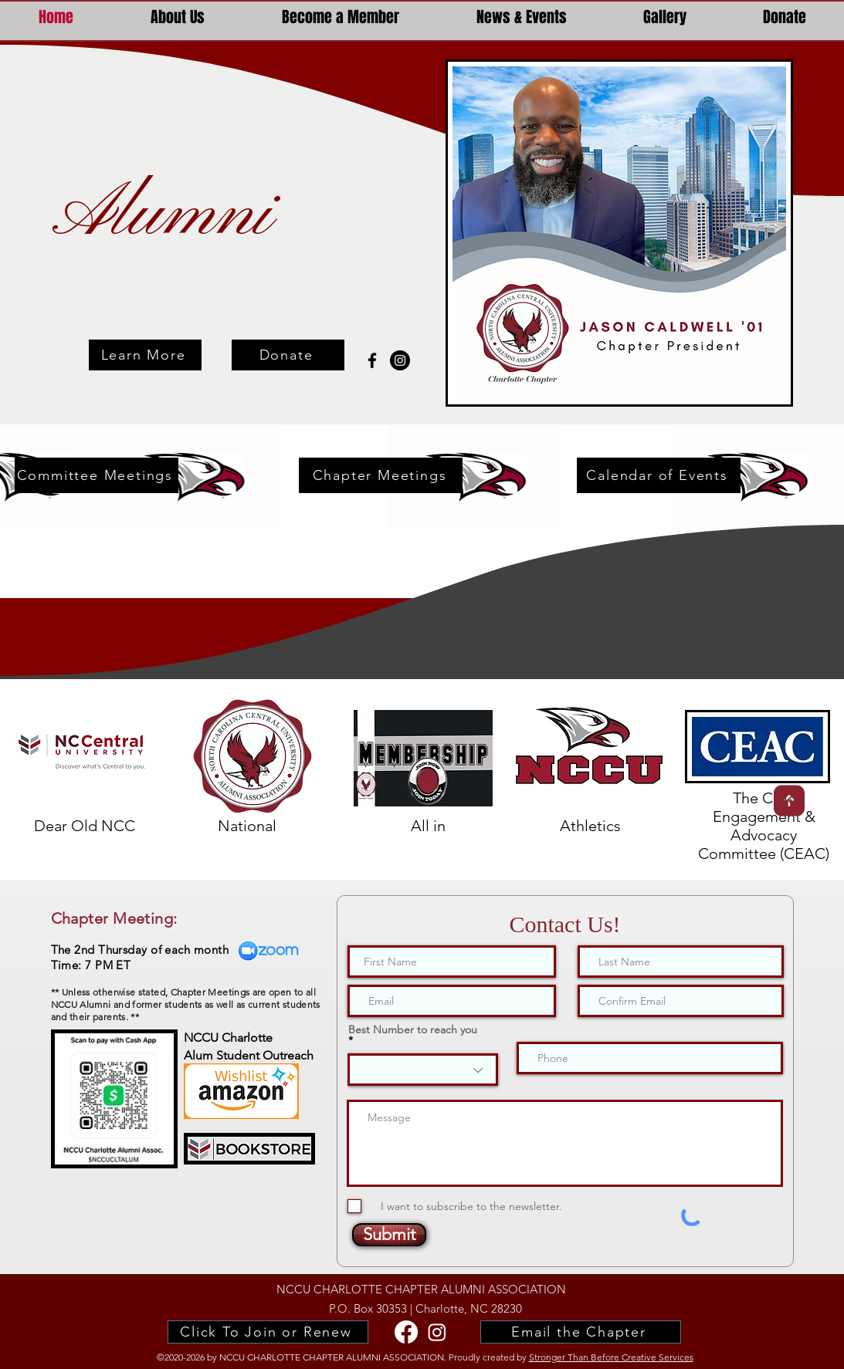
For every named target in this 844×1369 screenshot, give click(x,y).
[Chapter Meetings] (381, 475)
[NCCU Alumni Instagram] (437, 1332)
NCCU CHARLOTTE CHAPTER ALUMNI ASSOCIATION (421, 1289)
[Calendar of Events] (659, 475)
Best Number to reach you (412, 1030)
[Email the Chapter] (580, 1332)
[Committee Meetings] (96, 475)
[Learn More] (145, 355)
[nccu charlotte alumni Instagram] (400, 360)
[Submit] (389, 1234)
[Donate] (288, 355)
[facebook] (372, 360)
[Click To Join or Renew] (268, 1332)
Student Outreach (263, 1055)
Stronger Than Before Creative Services (611, 1357)
